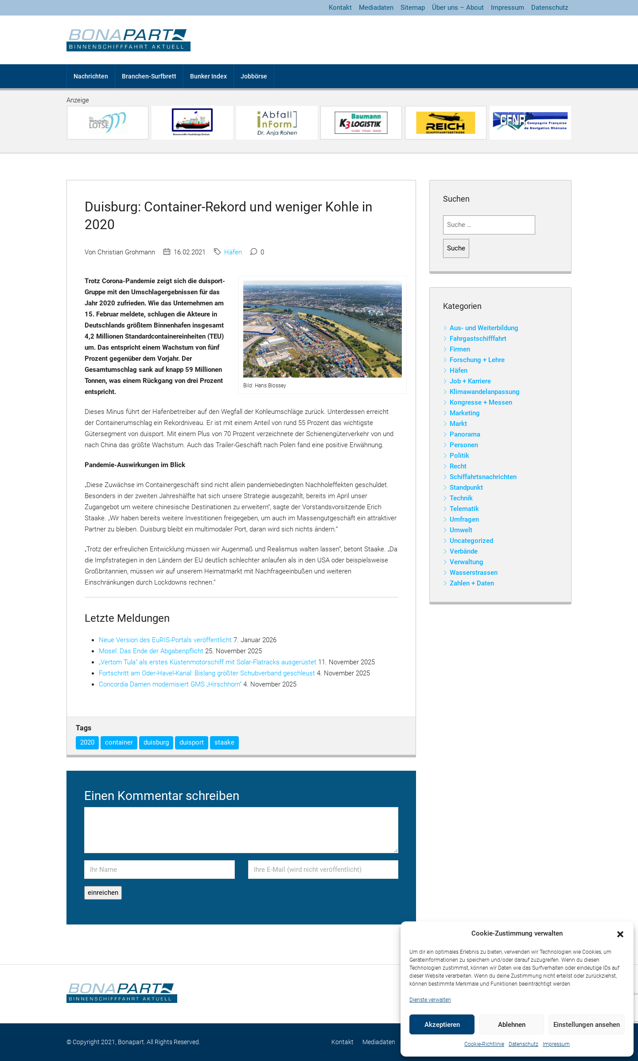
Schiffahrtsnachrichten (483, 477)
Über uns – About (458, 8)
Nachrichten (91, 76)
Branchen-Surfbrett (149, 76)
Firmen (460, 349)
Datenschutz (523, 1044)
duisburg (156, 742)
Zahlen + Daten (472, 583)
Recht (458, 466)
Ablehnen (511, 1025)
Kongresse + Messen (481, 402)
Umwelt (461, 530)
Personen (464, 445)
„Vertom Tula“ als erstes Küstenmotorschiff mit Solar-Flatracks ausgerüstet (207, 662)
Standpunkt (466, 487)
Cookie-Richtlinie (484, 1044)
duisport (191, 742)
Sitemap (413, 8)
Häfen (233, 252)
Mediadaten (376, 8)
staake (224, 742)
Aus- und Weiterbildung (484, 328)
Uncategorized (471, 541)
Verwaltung (466, 562)
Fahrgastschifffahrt (478, 339)
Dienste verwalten (430, 1000)
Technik (461, 498)
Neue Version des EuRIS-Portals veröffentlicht (165, 640)
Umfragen (464, 519)
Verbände (464, 551)
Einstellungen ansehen (586, 1025)
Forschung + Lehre (477, 360)
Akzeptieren (442, 1025)
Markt (458, 424)
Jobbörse (254, 76)
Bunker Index (208, 76)
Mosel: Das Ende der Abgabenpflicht (151, 651)
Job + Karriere (470, 381)
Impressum (556, 1044)
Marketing (465, 413)
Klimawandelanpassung (485, 392)
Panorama (465, 434)
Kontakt (340, 8)
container (119, 742)
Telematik (464, 509)
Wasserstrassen (474, 573)
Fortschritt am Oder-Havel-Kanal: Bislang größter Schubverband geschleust (207, 673)
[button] (620, 933)
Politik (459, 456)
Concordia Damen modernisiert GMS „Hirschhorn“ (170, 684)
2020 (87, 742)
